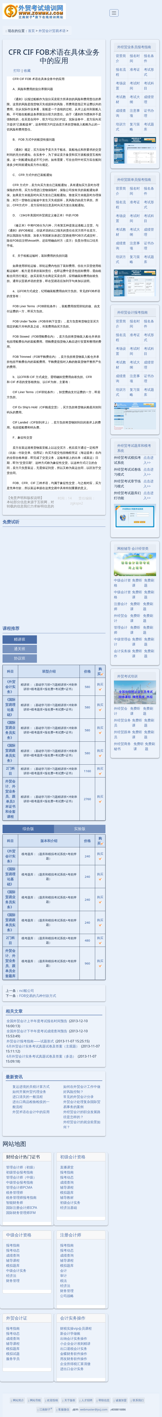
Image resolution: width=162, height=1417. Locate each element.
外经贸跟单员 (122, 734)
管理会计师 (120, 630)
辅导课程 (67, 1187)
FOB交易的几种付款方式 (37, 995)
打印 (17, 70)
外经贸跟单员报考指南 (134, 179)
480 (87, 940)
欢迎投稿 (51, 1400)
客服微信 (62, 1410)
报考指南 (67, 1172)
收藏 (27, 70)
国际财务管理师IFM (21, 1212)
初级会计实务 (70, 1202)
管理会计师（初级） (21, 1167)
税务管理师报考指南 (21, 1197)
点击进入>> (148, 460)
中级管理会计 (122, 642)
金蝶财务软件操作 (73, 1353)
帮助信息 (103, 1400)
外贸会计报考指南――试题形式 (30, 1041)
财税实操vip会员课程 (76, 1328)
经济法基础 (68, 1207)
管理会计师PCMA (19, 1187)
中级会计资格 (18, 1235)
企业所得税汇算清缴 (75, 1363)
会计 (63, 1270)
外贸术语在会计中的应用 (31, 1112)
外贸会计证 (16, 1318)
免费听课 (137, 583)
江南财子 (45, 1409)
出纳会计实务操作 (73, 1338)
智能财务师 (14, 1202)
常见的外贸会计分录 (78, 1096)
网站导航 (34, 1400)
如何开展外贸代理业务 (29, 1091)
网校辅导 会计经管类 (132, 548)
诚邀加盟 (120, 1400)
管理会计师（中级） (21, 1177)
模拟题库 (67, 1192)
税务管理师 (14, 1192)
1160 (87, 771)
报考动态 (67, 1177)
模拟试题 (13, 1353)
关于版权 (68, 1400)
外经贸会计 (120, 618)
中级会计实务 (16, 1270)
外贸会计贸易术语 (52, 30)
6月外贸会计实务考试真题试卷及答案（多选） (41, 1056)
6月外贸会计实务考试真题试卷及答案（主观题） (43, 1046)
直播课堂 (67, 1167)
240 (87, 856)
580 (87, 687)
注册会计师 (70, 1235)
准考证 (135, 69)
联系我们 (137, 1400)
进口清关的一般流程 (27, 1096)
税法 (63, 1280)
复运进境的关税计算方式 (31, 1086)
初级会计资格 (72, 1157)
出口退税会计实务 (73, 1348)
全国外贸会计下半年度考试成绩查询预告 (37, 1031)
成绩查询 (67, 1182)
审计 (63, 1275)
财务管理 (13, 1280)
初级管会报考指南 (19, 1172)
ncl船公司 (26, 990)
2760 (87, 799)
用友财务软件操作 (73, 1358)
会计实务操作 (72, 1318)
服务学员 (13, 1358)
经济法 (11, 1275)
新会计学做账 (70, 1333)
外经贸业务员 (122, 723)
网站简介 (17, 1400)
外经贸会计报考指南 (132, 312)
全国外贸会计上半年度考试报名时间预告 (37, 1021)
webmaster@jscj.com (93, 1409)
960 (87, 963)
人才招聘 (86, 1400)
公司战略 (67, 1295)
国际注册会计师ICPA (21, 1207)
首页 (31, 30)
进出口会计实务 (72, 1368)
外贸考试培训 (127, 676)
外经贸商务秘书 (122, 746)
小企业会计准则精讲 (75, 1343)
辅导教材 (67, 1197)
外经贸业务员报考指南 (134, 47)
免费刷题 (149, 583)
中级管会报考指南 (19, 1182)
